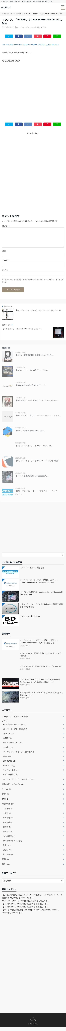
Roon (7, 760)
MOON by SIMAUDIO (12, 747)
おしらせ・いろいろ (13, 788)
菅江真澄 (8, 858)
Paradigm (8, 751)
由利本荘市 (9, 840)
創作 (5, 798)
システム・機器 (11, 774)
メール (5, 265)
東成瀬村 (7, 826)
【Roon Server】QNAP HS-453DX (17, 908)
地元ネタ (8, 808)
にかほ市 (7, 813)
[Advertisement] (33, 93)
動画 (5, 803)
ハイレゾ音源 (10, 779)
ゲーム (6, 793)
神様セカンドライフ (12, 845)
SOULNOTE (9, 769)
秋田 (6, 849)
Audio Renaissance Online (14, 728)
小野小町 (8, 822)
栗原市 (7, 831)
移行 (6, 863)
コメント (6, 226)
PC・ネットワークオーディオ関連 (18, 756)
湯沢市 (7, 835)
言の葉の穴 (6, 8)
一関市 (7, 817)
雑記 (38, 27)
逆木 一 (45, 27)
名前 (4, 255)
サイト (5, 274)
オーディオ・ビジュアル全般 (27, 27)
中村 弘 (25, 902)
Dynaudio (8, 737)
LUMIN (7, 742)
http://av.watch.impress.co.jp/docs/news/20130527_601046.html (30, 44)
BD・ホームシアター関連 (15, 733)
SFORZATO (9, 765)
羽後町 (7, 854)
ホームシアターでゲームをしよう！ (18, 783)
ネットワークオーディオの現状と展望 (19, 905)
